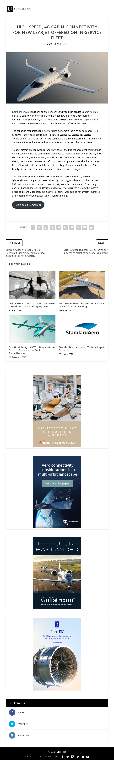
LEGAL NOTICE (33, 756)
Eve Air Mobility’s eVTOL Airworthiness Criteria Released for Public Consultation (32, 350)
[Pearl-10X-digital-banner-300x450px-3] (57, 689)
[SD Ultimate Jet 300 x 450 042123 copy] (57, 527)
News (65, 43)
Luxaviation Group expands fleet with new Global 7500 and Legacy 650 (32, 305)
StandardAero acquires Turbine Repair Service (82, 349)
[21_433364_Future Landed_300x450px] (57, 608)
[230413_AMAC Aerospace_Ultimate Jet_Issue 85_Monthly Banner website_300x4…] (57, 446)
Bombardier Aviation (23, 111)
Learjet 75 (25, 138)
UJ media (61, 751)
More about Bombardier (28, 204)
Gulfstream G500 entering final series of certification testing (81, 305)
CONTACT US (51, 756)
